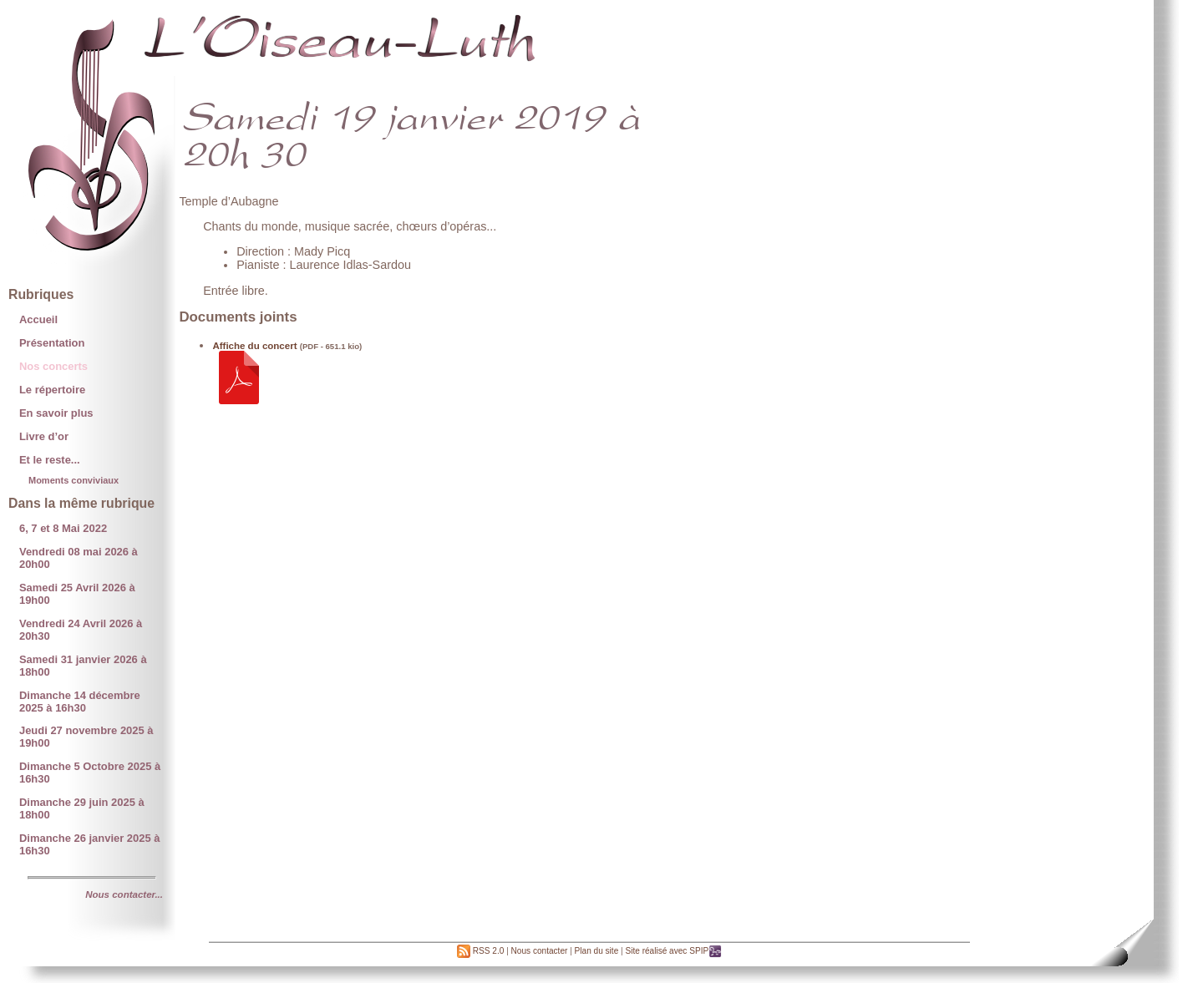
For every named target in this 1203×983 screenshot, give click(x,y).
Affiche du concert (254, 346)
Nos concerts (53, 366)
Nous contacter (539, 950)
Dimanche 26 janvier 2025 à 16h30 (89, 844)
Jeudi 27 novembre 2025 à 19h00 (86, 736)
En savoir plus (56, 413)
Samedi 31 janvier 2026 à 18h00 (83, 665)
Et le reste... (49, 459)
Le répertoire (52, 389)
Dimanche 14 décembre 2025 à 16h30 (79, 701)
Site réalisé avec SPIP (673, 950)
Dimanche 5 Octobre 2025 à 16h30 (89, 772)
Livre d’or (44, 436)
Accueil (38, 319)
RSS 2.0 (480, 950)
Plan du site (597, 950)
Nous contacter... (124, 894)
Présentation (51, 343)
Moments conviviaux (73, 480)
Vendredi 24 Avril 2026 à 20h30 (80, 629)
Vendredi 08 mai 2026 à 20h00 (78, 557)
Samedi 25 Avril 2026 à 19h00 (77, 593)
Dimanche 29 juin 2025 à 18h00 (82, 808)
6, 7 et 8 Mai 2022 (63, 528)
